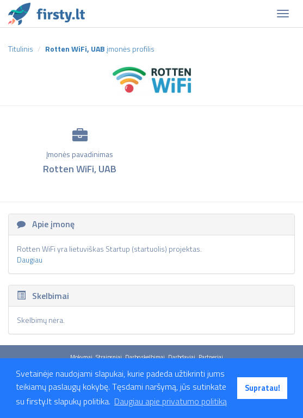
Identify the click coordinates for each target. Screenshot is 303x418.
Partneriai (211, 357)
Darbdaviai (181, 357)
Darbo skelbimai (145, 357)
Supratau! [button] (262, 388)
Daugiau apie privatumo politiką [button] (170, 401)
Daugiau (29, 259)
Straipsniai (109, 357)
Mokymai (81, 357)
